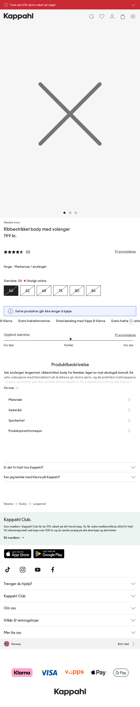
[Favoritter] (102, 16)
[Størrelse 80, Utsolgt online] (77, 290)
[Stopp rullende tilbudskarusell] (131, 321)
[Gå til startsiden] (18, 16)
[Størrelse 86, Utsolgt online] (93, 290)
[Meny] (133, 16)
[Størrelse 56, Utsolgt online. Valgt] (11, 290)
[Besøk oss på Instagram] (22, 569)
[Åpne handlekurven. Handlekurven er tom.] (122, 16)
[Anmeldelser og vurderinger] (70, 251)
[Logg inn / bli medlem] (112, 16)
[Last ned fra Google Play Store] (48, 553)
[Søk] (91, 16)
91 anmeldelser (125, 335)
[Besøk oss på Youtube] (37, 569)
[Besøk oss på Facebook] (52, 569)
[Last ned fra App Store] (18, 553)
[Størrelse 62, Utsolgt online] (27, 290)
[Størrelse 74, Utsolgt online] (60, 290)
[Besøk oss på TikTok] (7, 569)
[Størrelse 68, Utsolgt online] (44, 290)
